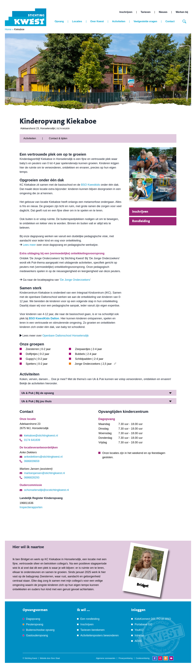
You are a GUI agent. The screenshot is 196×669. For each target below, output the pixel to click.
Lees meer (29, 244)
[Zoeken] (184, 21)
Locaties (77, 21)
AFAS (138, 640)
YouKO (139, 629)
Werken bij (182, 12)
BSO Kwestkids (90, 184)
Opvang (59, 21)
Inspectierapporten (31, 507)
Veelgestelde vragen (145, 21)
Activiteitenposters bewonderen (99, 635)
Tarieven (146, 12)
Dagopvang (33, 618)
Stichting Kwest (31, 658)
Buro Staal (55, 658)
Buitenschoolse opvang (40, 629)
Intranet (139, 635)
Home (8, 29)
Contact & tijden (58, 138)
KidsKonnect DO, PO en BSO (153, 618)
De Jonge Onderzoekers (75, 279)
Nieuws (163, 12)
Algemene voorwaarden (105, 658)
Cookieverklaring (142, 658)
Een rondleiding (90, 618)
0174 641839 (63, 128)
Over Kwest (97, 21)
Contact (170, 21)
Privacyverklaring (125, 658)
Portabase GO (143, 624)
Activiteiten (118, 21)
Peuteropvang (34, 624)
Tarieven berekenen (92, 629)
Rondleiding (141, 221)
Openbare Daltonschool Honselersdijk (65, 335)
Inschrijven (125, 12)
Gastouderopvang (37, 635)
